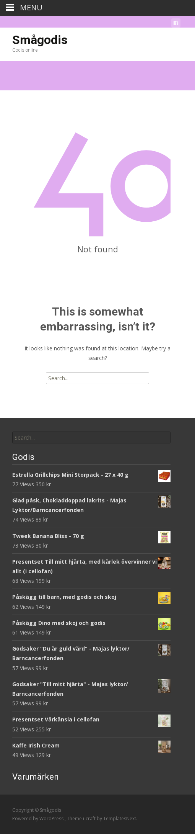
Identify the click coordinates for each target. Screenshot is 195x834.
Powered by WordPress (38, 818)
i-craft (90, 818)
